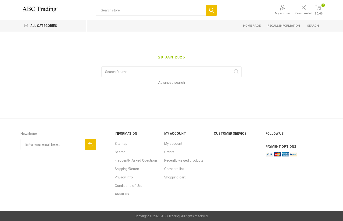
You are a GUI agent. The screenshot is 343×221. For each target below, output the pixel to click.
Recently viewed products (184, 160)
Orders (169, 152)
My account (283, 13)
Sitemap (121, 143)
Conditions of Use (129, 186)
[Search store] (151, 10)
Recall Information (284, 25)
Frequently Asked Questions (136, 160)
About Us (122, 194)
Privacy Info (124, 177)
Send (90, 144)
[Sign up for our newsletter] (53, 144)
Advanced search (171, 82)
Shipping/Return (127, 169)
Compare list (303, 13)
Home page (252, 25)
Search (211, 10)
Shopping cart (175, 177)
